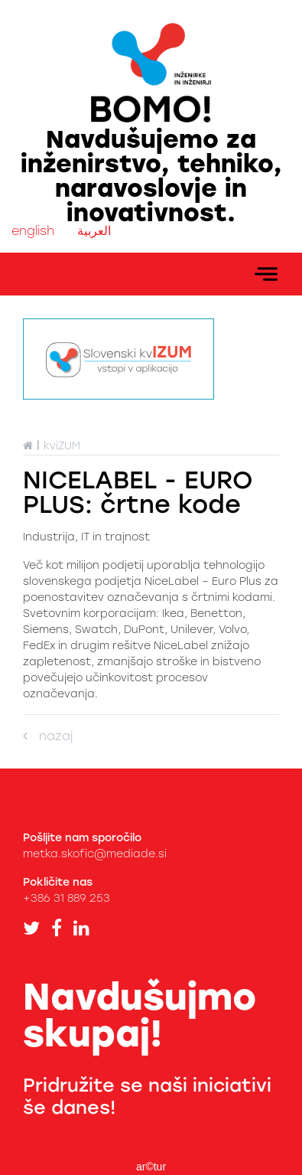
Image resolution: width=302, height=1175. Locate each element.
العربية (94, 231)
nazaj (48, 736)
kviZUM (62, 445)
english (32, 231)
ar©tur (151, 1166)
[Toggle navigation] (266, 274)
